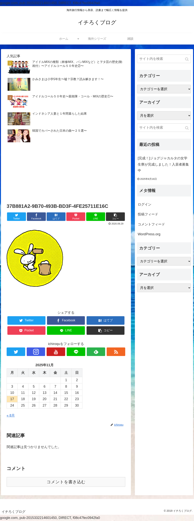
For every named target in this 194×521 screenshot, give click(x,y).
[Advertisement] (66, 173)
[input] (164, 59)
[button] (187, 59)
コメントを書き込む (66, 482)
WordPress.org (149, 234)
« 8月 (11, 415)
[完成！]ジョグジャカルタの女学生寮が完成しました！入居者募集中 (163, 164)
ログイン (144, 204)
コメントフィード (151, 224)
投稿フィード (148, 214)
